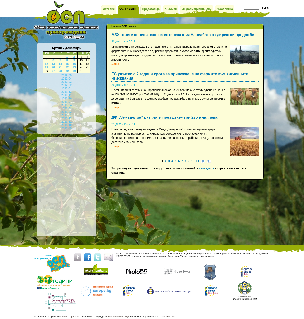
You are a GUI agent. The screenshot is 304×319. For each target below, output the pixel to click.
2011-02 (66, 111)
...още (115, 63)
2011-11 (66, 95)
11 (197, 161)
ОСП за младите (66, 20)
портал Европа (167, 316)
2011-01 (66, 115)
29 (67, 71)
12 (46, 64)
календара (206, 168)
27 (53, 71)
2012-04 (66, 78)
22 (67, 67)
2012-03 (66, 82)
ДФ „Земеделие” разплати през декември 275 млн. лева (164, 117)
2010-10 (66, 125)
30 (74, 71)
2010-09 (66, 128)
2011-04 (66, 105)
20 (53, 67)
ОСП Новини (129, 26)
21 (60, 67)
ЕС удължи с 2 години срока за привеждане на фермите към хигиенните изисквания (179, 76)
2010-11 (66, 121)
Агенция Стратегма (69, 316)
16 (74, 64)
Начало (115, 26)
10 (192, 161)
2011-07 (66, 101)
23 (74, 67)
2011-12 (66, 92)
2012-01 (66, 88)
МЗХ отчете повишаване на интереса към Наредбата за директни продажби (182, 35)
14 (60, 64)
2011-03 (66, 108)
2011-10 (66, 98)
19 (46, 67)
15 (67, 64)
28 (60, 71)
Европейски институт (118, 316)
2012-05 (66, 75)
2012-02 (66, 85)
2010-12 (66, 118)
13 (53, 64)
